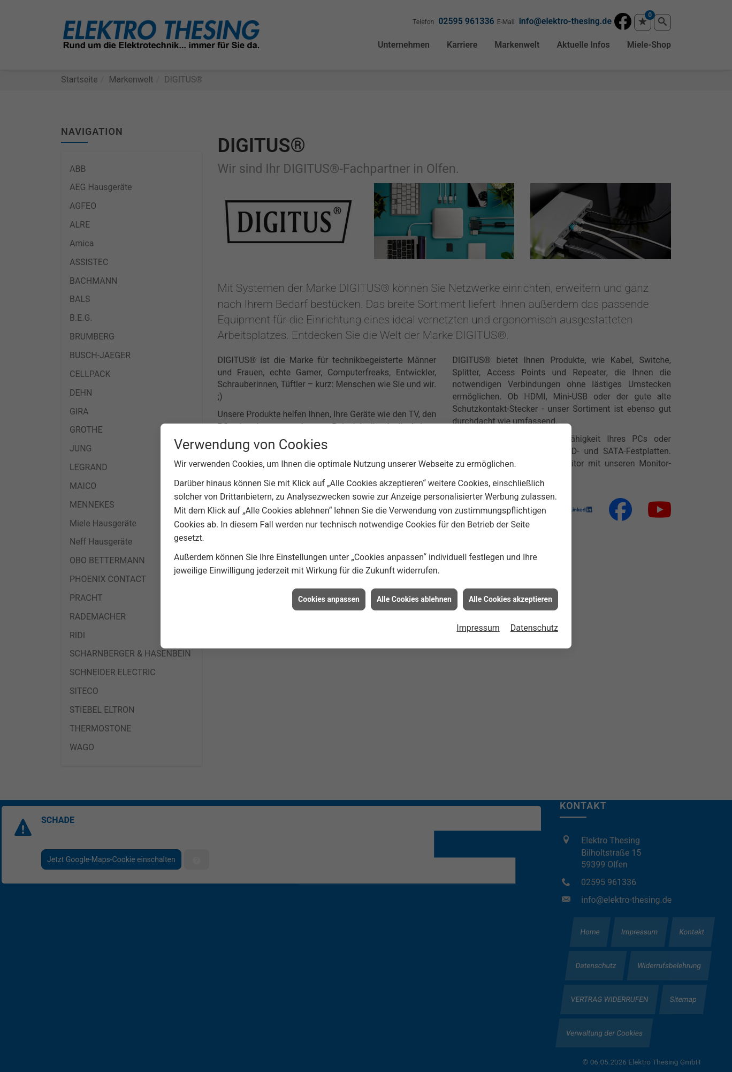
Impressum (478, 609)
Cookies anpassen (329, 580)
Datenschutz (534, 609)
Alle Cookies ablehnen (414, 580)
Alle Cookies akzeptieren (510, 580)
